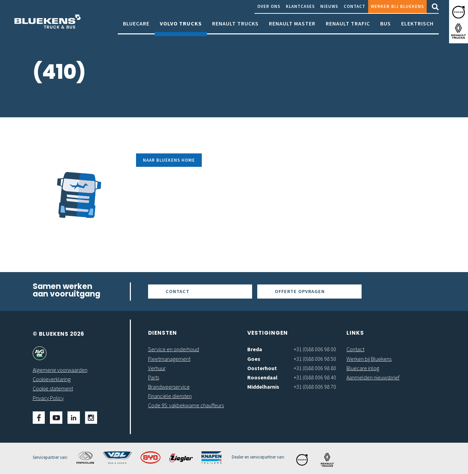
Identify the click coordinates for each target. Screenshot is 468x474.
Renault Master (292, 26)
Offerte (300, 291)
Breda (254, 349)
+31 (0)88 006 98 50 (315, 358)
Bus (385, 26)
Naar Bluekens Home (169, 160)
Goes (253, 358)
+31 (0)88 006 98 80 (315, 368)
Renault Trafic (348, 26)
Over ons (268, 6)
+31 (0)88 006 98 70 (315, 386)
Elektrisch (417, 26)
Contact (354, 6)
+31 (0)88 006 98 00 (315, 349)
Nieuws (329, 6)
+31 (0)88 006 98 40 (315, 377)
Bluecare (136, 26)
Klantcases (300, 6)
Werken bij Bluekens (397, 6)
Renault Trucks (235, 26)
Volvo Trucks (181, 26)
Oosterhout (262, 368)
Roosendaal (262, 377)
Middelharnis (263, 386)
